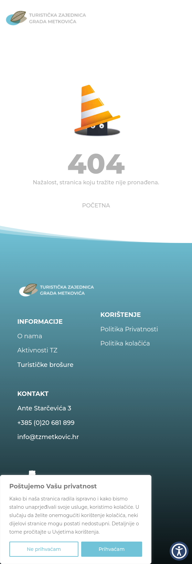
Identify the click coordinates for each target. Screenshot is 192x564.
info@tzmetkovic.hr (48, 437)
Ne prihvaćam (44, 549)
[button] (179, 551)
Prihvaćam (111, 549)
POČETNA (96, 205)
